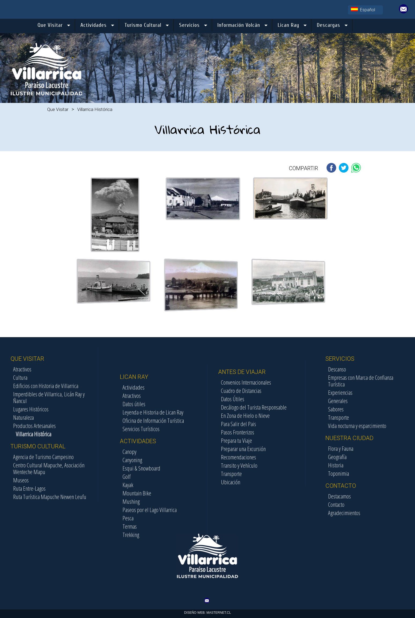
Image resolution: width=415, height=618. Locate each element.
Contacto (379, 504)
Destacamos (382, 496)
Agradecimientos (387, 513)
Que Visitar (57, 109)
